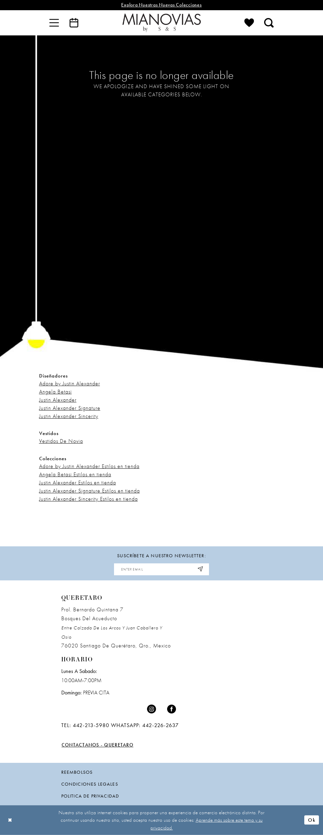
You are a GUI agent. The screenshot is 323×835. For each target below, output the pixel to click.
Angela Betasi (55, 391)
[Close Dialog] (10, 820)
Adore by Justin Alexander (69, 383)
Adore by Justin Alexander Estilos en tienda (89, 466)
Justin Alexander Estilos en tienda (77, 482)
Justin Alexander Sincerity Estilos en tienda (88, 498)
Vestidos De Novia (61, 441)
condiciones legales (89, 784)
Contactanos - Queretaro (97, 745)
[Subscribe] (200, 569)
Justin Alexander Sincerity (68, 416)
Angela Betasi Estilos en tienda (75, 474)
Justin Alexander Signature (69, 408)
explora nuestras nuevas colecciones (161, 5)
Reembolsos (77, 772)
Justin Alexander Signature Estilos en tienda (89, 490)
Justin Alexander (58, 399)
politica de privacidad (90, 796)
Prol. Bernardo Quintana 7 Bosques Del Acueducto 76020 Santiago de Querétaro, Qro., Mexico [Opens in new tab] (116, 627)
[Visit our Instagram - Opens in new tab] (151, 709)
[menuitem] (54, 22)
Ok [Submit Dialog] (312, 820)
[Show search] (269, 22)
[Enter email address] (161, 569)
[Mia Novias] (162, 23)
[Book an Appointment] (74, 22)
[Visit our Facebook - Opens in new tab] (171, 709)
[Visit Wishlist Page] (249, 22)
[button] (54, 22)
